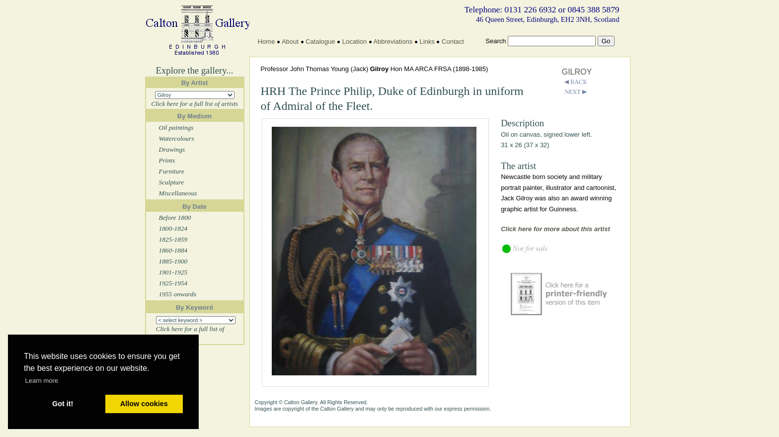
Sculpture (171, 182)
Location (354, 41)
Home (266, 41)
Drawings (172, 149)
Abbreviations (392, 41)
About (290, 41)
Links (426, 41)
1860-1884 (173, 250)
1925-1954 (173, 283)
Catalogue (320, 41)
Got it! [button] (62, 404)
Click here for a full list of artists (194, 103)
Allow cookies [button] (144, 404)
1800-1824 (173, 228)
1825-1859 (173, 239)
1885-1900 (173, 261)
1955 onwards (177, 294)
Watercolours (176, 138)
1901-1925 (173, 272)
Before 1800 (175, 217)
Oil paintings (176, 127)
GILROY (577, 72)
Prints (167, 160)
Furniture (171, 171)
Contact (453, 41)
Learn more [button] (41, 380)
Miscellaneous (178, 193)
